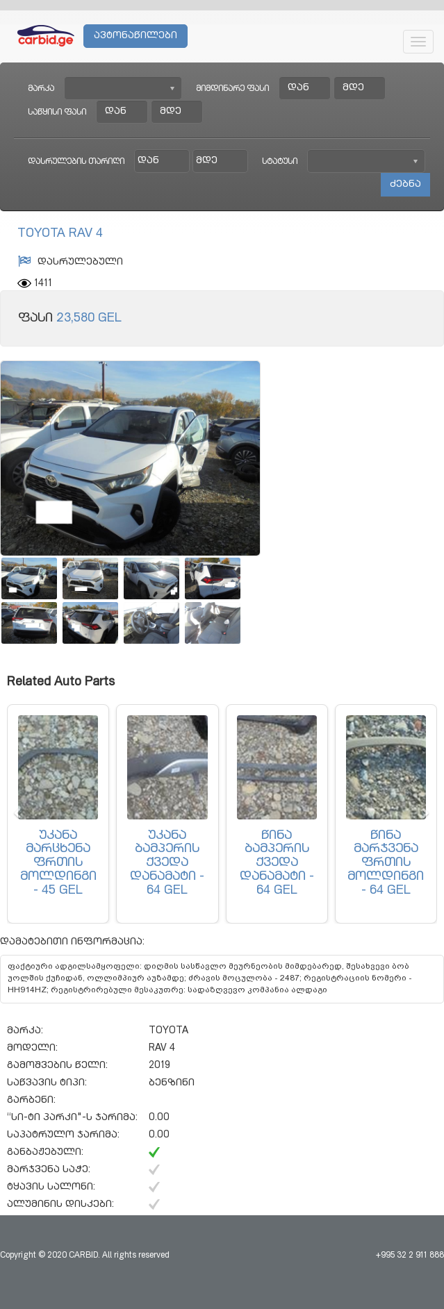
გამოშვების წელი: (57, 1066)
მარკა (41, 89)
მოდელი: (32, 1048)
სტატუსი (279, 162)
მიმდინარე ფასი (232, 89)
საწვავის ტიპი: (47, 1083)
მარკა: (25, 1031)
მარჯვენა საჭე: (48, 1170)
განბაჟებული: (45, 1153)
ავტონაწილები (135, 36)
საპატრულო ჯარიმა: (63, 1135)
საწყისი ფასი (57, 112)
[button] (17, 814)
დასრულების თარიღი (76, 162)
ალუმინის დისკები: (60, 1205)
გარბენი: (31, 1101)
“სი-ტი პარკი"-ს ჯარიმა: (72, 1118)
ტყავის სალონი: (51, 1187)
